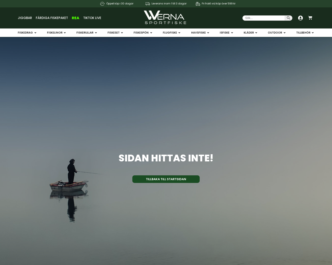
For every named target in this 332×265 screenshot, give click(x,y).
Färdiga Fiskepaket (52, 18)
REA (75, 17)
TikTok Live (92, 18)
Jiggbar (25, 18)
